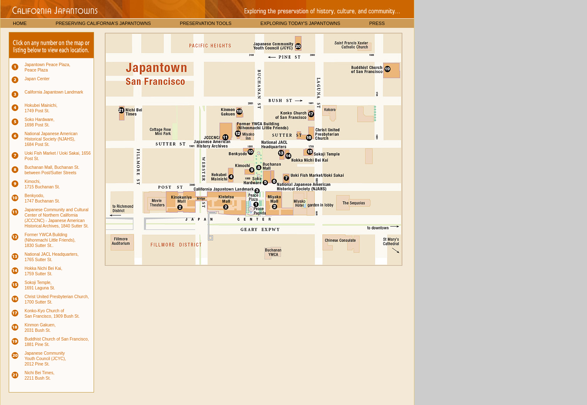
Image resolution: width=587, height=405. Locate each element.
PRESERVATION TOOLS (205, 23)
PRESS (376, 23)
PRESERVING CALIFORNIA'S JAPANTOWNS (103, 23)
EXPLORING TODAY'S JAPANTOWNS (300, 23)
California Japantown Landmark (54, 92)
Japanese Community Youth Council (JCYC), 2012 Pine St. (45, 358)
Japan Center (37, 79)
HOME (20, 23)
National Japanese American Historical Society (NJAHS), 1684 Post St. (51, 139)
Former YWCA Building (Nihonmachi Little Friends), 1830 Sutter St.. (50, 240)
